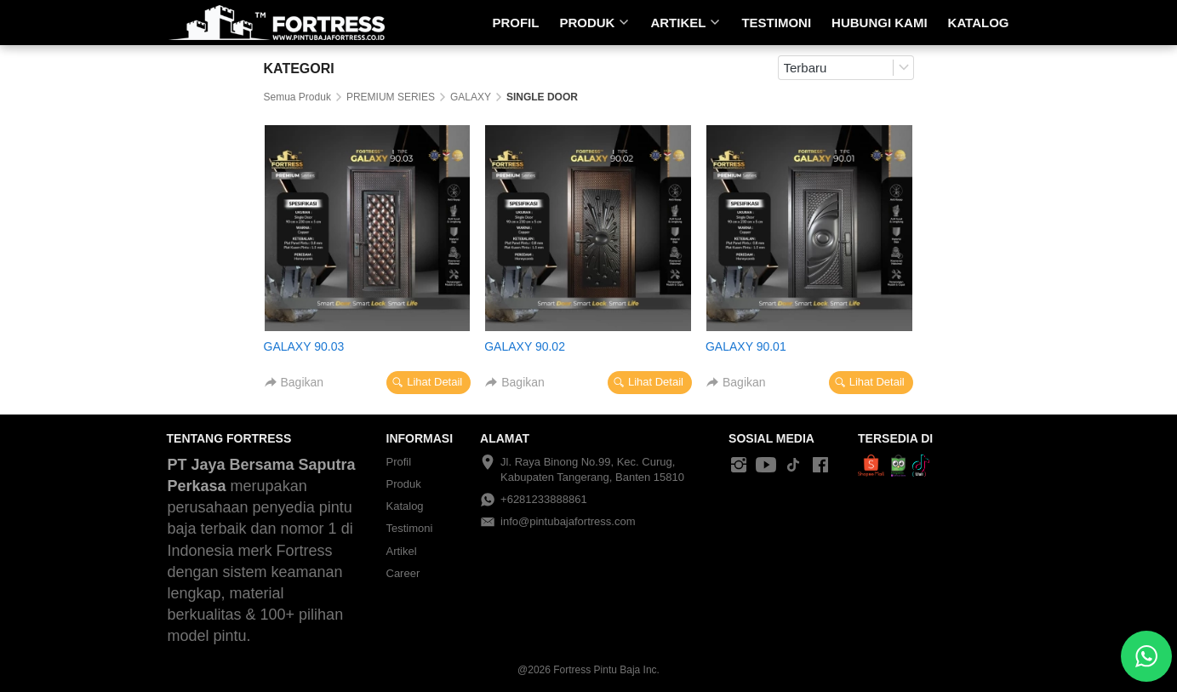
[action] (1146, 656)
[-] (738, 466)
